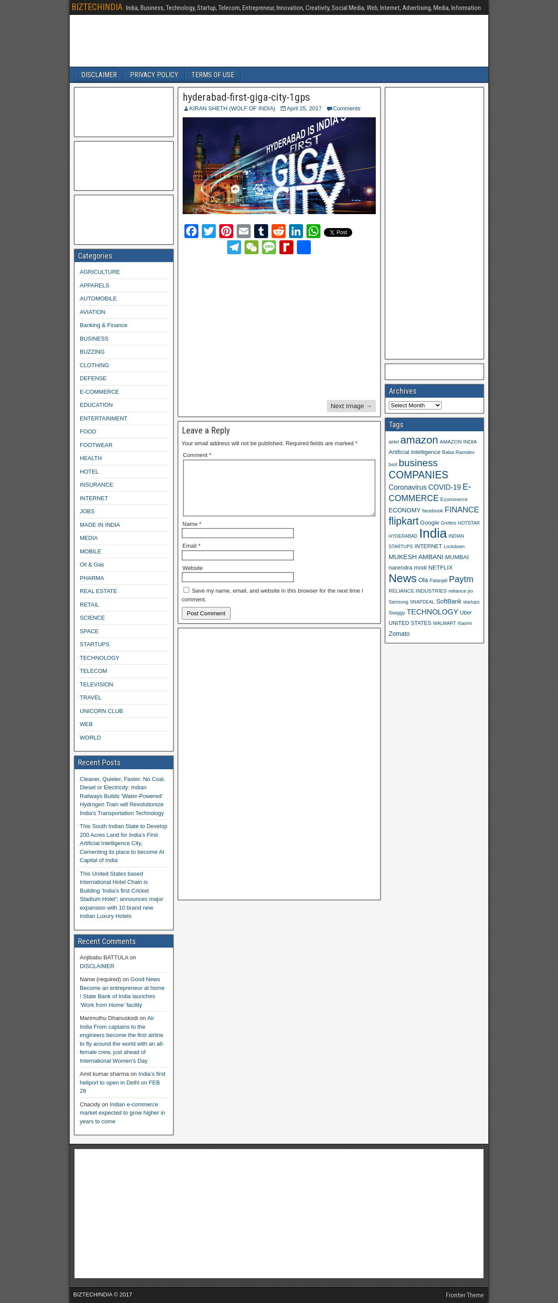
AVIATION (92, 312)
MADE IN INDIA (100, 525)
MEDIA (89, 538)
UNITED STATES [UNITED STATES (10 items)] (410, 623)
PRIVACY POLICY (154, 75)
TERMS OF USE (212, 75)
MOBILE (90, 551)
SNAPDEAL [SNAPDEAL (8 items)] (422, 601)
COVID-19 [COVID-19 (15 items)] (445, 487)
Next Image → (351, 405)
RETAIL (89, 604)
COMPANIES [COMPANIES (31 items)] (419, 475)
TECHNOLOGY (99, 658)
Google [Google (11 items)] (429, 522)
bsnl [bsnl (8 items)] (393, 464)
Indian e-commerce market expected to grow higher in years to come (122, 1113)
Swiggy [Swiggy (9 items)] (397, 612)
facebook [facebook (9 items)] (432, 510)
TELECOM (93, 671)
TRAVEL (91, 697)
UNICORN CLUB (101, 711)
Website (193, 578)
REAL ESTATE (98, 591)
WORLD (90, 737)
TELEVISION (96, 684)
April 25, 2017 (304, 108)
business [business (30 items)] (418, 462)
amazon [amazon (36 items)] (419, 440)
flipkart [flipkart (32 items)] (404, 521)
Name (192, 534)
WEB (86, 724)
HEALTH (91, 458)
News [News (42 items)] (403, 578)
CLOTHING (94, 365)
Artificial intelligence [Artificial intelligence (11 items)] (415, 452)
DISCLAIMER (99, 75)
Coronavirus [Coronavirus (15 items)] (408, 487)
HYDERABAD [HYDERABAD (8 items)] (403, 536)
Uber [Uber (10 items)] (466, 613)
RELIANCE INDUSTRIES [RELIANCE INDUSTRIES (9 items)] (418, 591)
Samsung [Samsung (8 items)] (398, 601)
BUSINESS (94, 338)
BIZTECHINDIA (96, 7)
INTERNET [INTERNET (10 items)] (428, 546)
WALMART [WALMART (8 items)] (444, 623)
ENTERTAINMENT (103, 418)
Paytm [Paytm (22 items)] (461, 579)
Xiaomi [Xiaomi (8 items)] (464, 623)
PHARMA (92, 578)
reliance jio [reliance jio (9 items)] (461, 591)
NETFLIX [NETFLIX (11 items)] (440, 567)
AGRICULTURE (100, 272)
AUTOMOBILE (98, 298)
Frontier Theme (465, 1295)
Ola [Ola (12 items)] (423, 579)
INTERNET (94, 498)
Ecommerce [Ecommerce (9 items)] (454, 499)
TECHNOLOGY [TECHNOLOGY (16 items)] (432, 612)
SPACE (89, 631)
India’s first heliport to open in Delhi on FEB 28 (122, 1082)
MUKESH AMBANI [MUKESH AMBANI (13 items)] (416, 556)
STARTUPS (94, 644)
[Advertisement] (259, 328)
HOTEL (89, 471)
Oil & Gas (92, 564)
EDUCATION (96, 405)
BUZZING (92, 351)
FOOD (88, 431)
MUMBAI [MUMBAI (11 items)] (457, 557)
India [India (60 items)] (433, 533)
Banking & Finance (103, 325)
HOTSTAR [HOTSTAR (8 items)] (469, 522)
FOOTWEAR (96, 445)
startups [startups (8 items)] (471, 601)
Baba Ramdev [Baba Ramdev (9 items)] (458, 452)
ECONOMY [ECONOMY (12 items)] (405, 510)
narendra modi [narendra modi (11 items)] (408, 567)
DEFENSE (93, 378)
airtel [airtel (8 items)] (394, 441)
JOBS (87, 511)
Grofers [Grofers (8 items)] (448, 522)
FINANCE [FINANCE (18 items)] (462, 509)
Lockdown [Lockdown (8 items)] (454, 546)
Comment (197, 455)
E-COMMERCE (99, 392)
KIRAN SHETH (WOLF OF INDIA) (233, 108)
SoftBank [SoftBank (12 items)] (449, 601)
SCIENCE (92, 617)
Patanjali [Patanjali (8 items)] (438, 580)
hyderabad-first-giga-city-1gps (246, 97)
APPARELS (94, 285)
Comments (347, 108)
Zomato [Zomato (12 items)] (399, 633)
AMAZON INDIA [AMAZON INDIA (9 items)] (458, 441)
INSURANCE (96, 484)
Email (192, 556)
